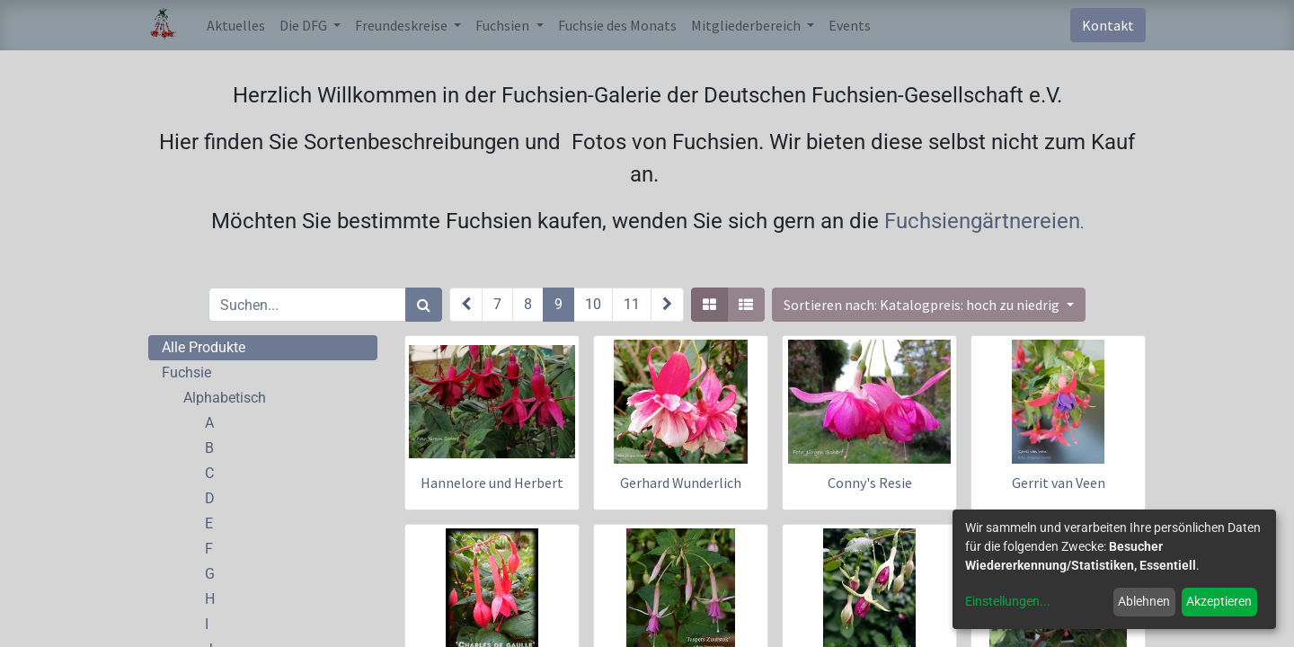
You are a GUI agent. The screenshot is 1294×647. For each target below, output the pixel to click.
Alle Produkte (203, 347)
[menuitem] (235, 25)
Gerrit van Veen (1058, 483)
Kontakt (1108, 25)
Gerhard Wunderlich (680, 483)
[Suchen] (423, 305)
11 (632, 304)
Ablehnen (1144, 601)
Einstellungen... (1007, 601)
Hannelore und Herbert (492, 483)
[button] (928, 305)
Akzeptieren (1219, 601)
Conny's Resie (870, 483)
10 (593, 304)
